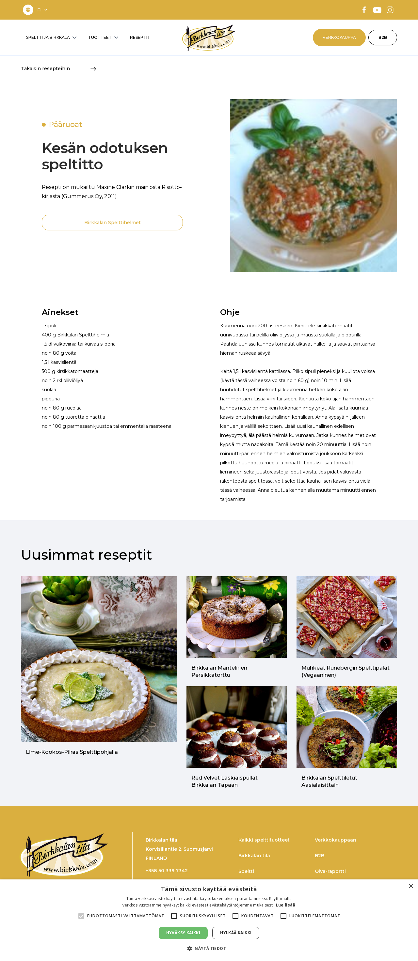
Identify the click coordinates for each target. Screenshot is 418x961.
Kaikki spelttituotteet (264, 840)
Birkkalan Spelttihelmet (112, 222)
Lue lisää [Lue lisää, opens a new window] (286, 905)
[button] (43, 10)
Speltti (246, 871)
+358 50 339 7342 (167, 871)
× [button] (410, 886)
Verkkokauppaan (335, 840)
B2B (382, 37)
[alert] (209, 920)
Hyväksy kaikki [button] (183, 933)
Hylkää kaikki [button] (235, 933)
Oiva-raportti (330, 871)
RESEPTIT (140, 37)
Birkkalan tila (254, 856)
